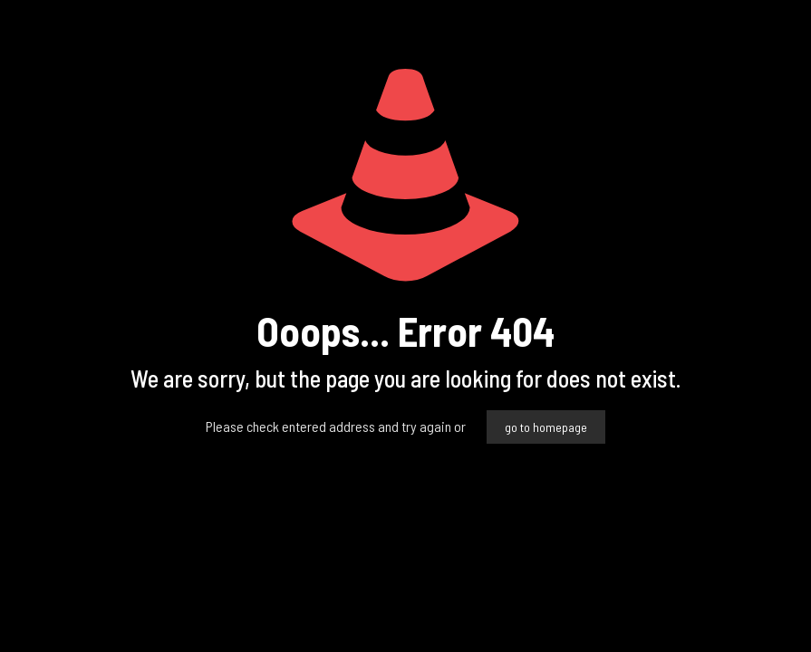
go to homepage (546, 427)
